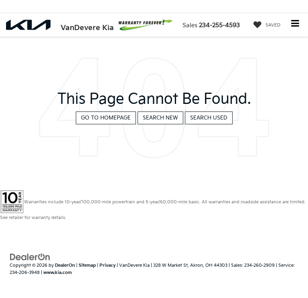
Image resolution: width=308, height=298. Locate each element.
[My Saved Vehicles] (264, 25)
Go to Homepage (106, 118)
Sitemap (87, 265)
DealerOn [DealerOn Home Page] (65, 265)
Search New (160, 118)
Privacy (107, 265)
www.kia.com (57, 272)
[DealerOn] (30, 256)
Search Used (208, 118)
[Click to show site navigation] (295, 24)
